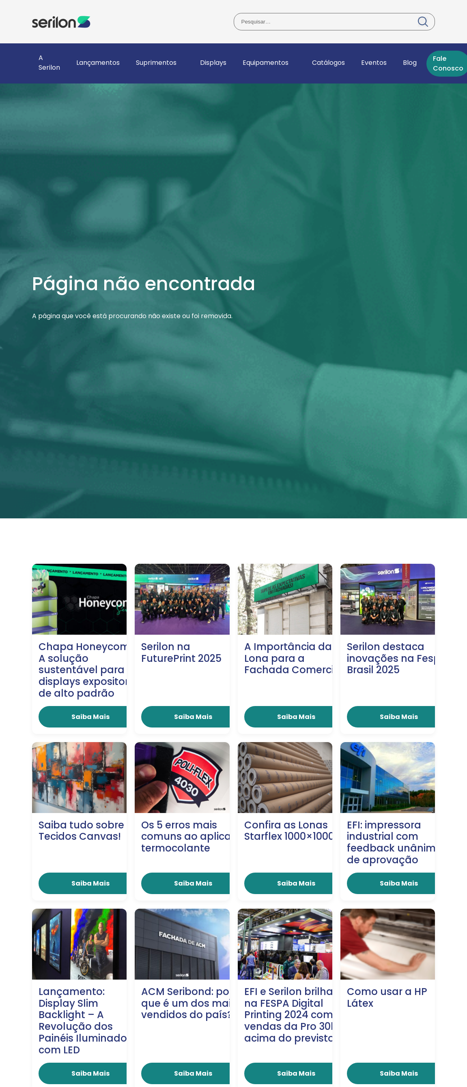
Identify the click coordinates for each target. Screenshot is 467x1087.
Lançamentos (98, 62)
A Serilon (49, 62)
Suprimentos (156, 62)
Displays (213, 62)
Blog (410, 62)
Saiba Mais (90, 716)
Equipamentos (265, 62)
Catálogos (328, 62)
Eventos (374, 62)
